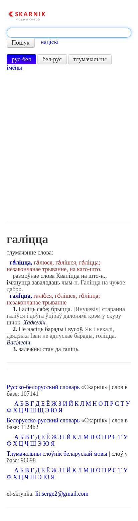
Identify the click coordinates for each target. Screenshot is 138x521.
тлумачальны (90, 59)
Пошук (21, 42)
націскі (50, 42)
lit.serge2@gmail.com (61, 493)
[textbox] (69, 33)
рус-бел (21, 59)
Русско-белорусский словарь (43, 387)
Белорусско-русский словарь (43, 420)
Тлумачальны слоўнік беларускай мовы (57, 453)
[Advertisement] (69, 146)
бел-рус (52, 59)
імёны (14, 67)
